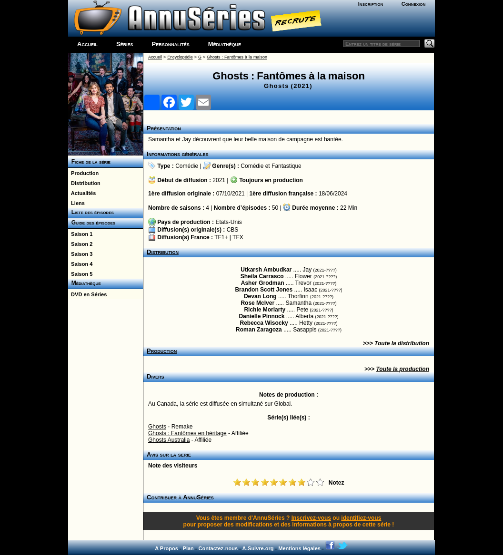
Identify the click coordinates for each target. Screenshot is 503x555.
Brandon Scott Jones (263, 289)
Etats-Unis (228, 222)
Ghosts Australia (169, 440)
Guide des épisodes (91, 222)
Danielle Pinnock (261, 316)
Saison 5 (80, 274)
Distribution (84, 183)
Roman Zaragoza (259, 329)
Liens (76, 203)
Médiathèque (224, 44)
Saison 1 (80, 234)
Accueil (87, 44)
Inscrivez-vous (311, 518)
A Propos (166, 548)
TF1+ (221, 237)
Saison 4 (80, 264)
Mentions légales (299, 548)
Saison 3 (80, 254)
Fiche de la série (89, 161)
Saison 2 (80, 244)
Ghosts (157, 426)
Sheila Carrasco (262, 276)
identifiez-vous (361, 518)
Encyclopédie (180, 57)
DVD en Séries (87, 294)
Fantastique (287, 166)
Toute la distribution (401, 343)
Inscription (370, 4)
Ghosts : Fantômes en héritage (187, 433)
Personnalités (171, 44)
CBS (233, 229)
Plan (188, 548)
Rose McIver (257, 303)
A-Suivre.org (257, 548)
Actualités (82, 193)
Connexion (414, 4)
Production (83, 173)
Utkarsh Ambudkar (266, 269)
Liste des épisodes (91, 212)
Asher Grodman (262, 283)
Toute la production (402, 369)
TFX (237, 237)
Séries (124, 44)
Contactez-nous (218, 548)
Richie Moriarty (264, 309)
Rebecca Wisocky (264, 323)
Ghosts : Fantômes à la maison (237, 57)
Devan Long (260, 296)
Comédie (186, 166)
